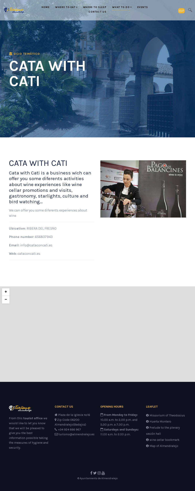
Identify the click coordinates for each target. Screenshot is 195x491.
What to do (120, 7)
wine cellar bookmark (162, 440)
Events (142, 7)
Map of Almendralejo (162, 446)
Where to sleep (95, 7)
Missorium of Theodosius (165, 415)
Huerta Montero (158, 421)
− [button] (6, 300)
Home (46, 7)
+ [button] (6, 292)
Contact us (97, 11)
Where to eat (65, 7)
